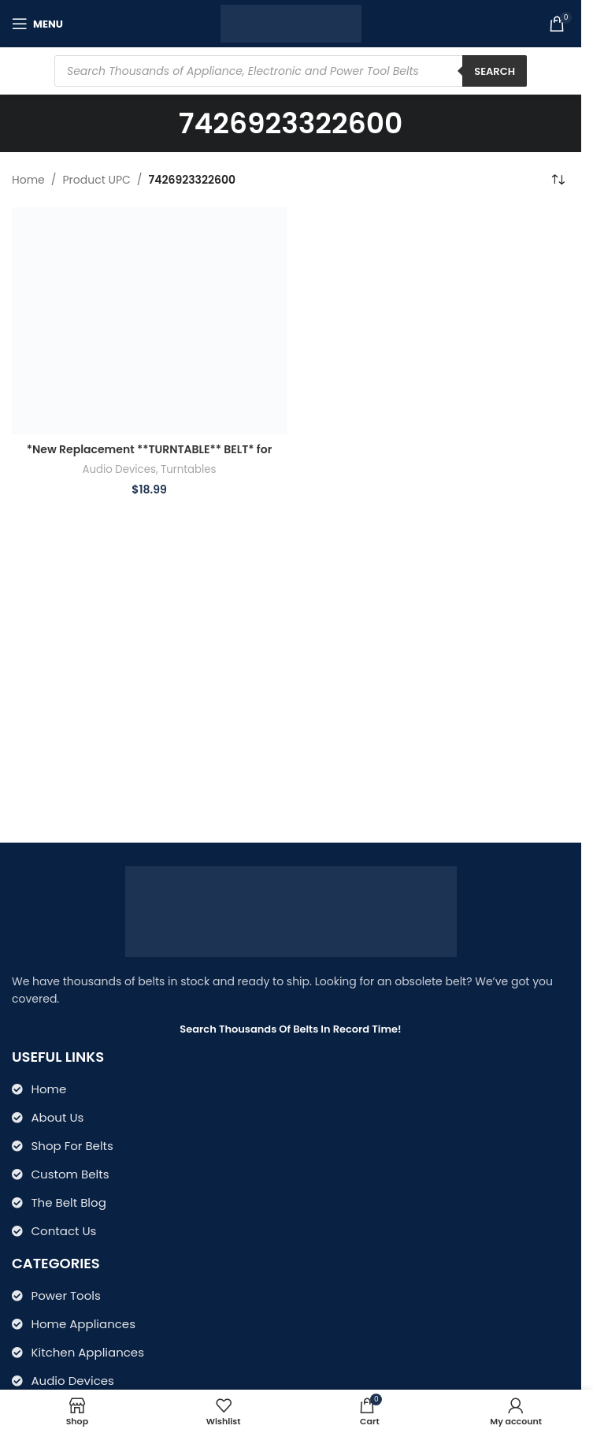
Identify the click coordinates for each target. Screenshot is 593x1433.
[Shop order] (557, 180)
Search (494, 71)
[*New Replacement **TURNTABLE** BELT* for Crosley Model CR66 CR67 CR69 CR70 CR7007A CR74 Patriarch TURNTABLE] (149, 320)
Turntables (188, 469)
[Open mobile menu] (37, 23)
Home (28, 180)
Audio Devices (118, 469)
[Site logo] (291, 23)
